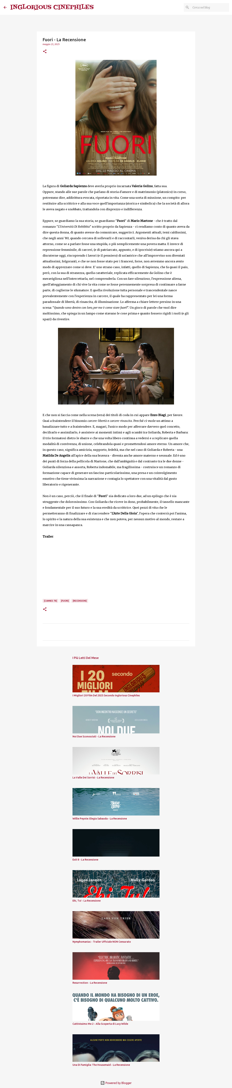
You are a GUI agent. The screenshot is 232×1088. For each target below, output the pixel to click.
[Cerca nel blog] (210, 7)
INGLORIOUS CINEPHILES (52, 7)
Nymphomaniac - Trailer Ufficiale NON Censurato (101, 941)
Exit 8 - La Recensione (85, 859)
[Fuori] (65, 601)
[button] (45, 51)
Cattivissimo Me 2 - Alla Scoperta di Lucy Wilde (100, 1023)
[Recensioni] (80, 601)
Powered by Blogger (116, 1083)
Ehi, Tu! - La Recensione (86, 900)
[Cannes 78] (50, 601)
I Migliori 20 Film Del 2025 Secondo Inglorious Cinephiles (106, 695)
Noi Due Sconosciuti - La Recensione (93, 736)
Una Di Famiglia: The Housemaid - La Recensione (101, 1064)
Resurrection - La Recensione (89, 982)
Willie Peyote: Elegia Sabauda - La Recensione (99, 818)
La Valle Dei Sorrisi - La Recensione (93, 777)
